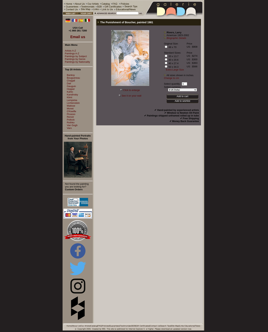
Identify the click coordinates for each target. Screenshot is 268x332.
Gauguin (71, 86)
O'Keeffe (71, 111)
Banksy (71, 75)
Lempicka (72, 100)
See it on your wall (131, 95)
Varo (69, 128)
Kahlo (70, 91)
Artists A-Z (69, 50)
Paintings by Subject (75, 56)
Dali (69, 83)
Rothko (70, 122)
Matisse (71, 105)
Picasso (71, 114)
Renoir (70, 117)
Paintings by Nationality (76, 61)
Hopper (71, 89)
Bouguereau (73, 77)
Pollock (71, 119)
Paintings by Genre (74, 59)
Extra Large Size (175, 69)
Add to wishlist (182, 101)
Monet (70, 108)
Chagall (71, 80)
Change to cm (171, 78)
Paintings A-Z (71, 53)
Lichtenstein (73, 103)
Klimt (69, 97)
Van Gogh (72, 125)
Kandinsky (72, 94)
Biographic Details (176, 38)
